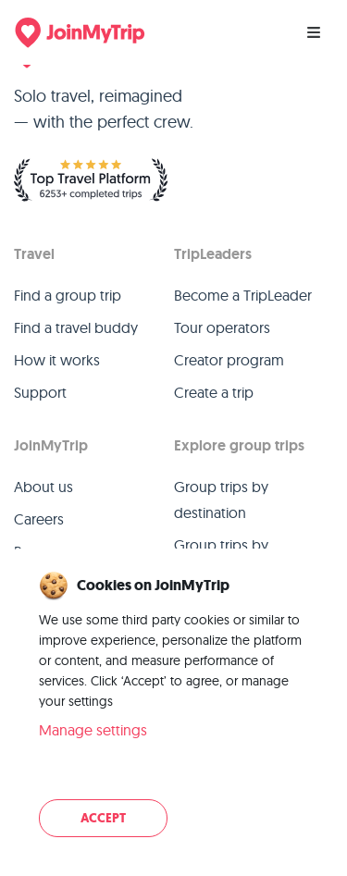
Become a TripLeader (243, 295)
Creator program (229, 360)
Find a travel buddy (76, 327)
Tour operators (222, 327)
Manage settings (93, 730)
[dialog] (173, 706)
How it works (57, 360)
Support (40, 392)
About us (43, 486)
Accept (103, 818)
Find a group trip (67, 295)
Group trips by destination (221, 499)
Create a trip (214, 392)
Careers (39, 519)
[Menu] (314, 32)
